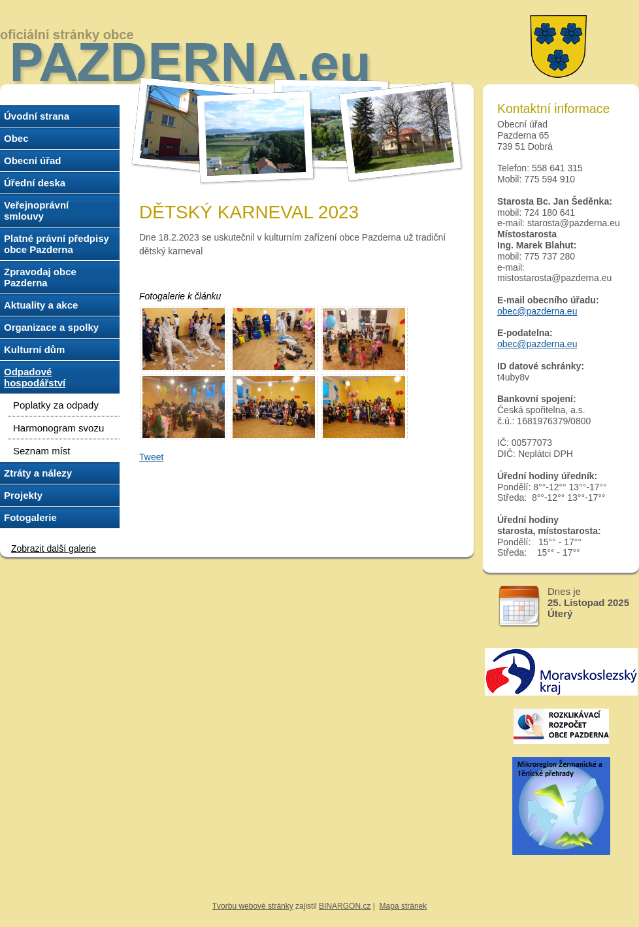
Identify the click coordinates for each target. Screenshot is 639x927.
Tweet (151, 457)
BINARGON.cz (344, 906)
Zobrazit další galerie (53, 548)
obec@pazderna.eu (537, 311)
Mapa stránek (403, 906)
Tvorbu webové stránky (252, 906)
